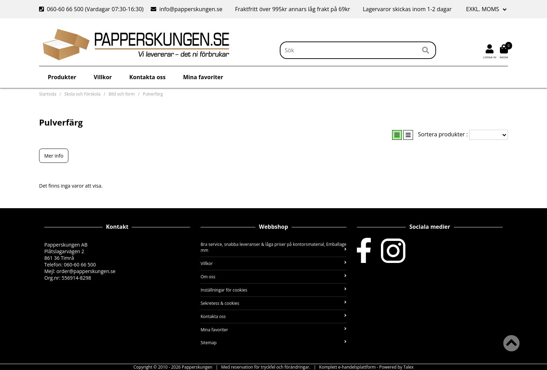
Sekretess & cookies (273, 303)
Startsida (47, 94)
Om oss (273, 277)
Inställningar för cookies (273, 290)
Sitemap (273, 343)
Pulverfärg (153, 94)
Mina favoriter (203, 77)
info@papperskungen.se (191, 9)
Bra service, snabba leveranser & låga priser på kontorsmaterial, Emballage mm (273, 247)
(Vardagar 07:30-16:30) (92, 9)
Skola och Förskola (83, 94)
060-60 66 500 (65, 9)
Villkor (102, 77)
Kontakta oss (147, 77)
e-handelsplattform (357, 367)
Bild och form (121, 94)
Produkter (62, 77)
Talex (408, 367)
